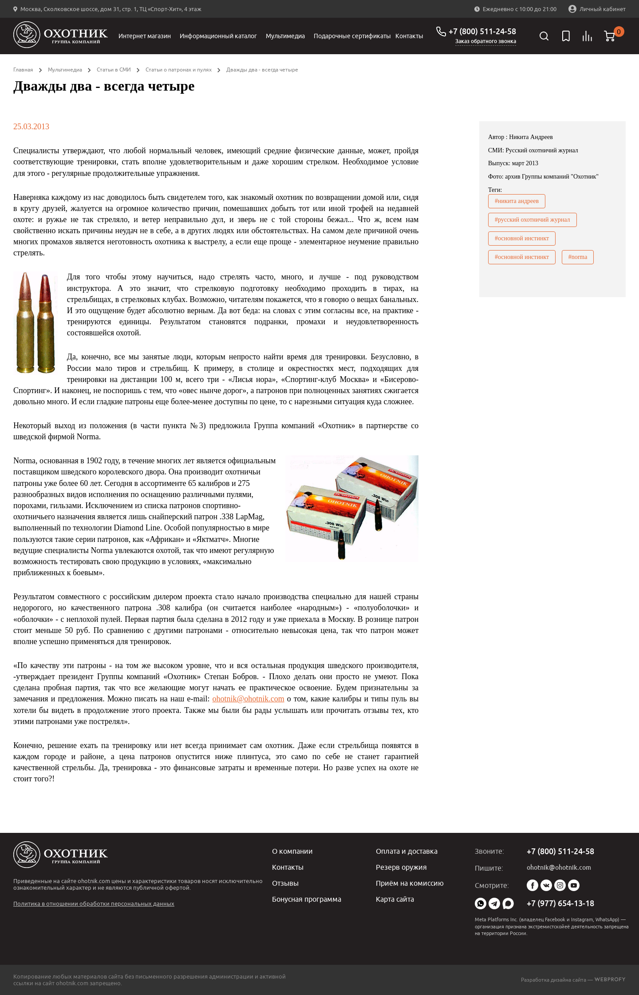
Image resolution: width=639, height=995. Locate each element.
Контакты (409, 36)
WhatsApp (480, 903)
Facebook (532, 885)
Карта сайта (395, 899)
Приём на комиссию (410, 883)
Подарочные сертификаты (352, 36)
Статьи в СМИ (114, 69)
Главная (23, 69)
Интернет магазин (144, 36)
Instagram (560, 885)
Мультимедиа (285, 36)
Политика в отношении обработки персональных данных (93, 903)
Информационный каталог (218, 36)
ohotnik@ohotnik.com (248, 698)
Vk (546, 885)
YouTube (574, 885)
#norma (578, 257)
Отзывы (285, 883)
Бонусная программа (306, 899)
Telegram (494, 903)
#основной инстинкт (522, 238)
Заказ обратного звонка (485, 41)
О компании (292, 851)
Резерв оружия (401, 867)
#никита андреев (517, 201)
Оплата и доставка (407, 851)
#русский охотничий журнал (532, 219)
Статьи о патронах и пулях (179, 69)
